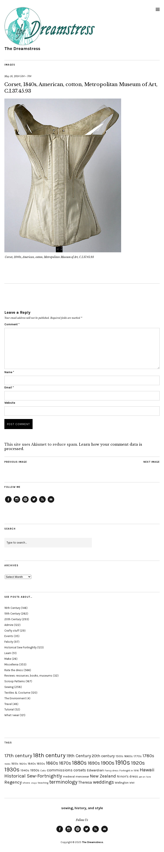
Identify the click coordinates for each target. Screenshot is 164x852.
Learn (7, 653)
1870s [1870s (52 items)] (65, 763)
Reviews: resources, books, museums (28, 675)
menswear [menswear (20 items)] (82, 776)
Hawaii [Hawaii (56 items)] (147, 770)
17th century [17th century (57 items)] (18, 755)
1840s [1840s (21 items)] (32, 763)
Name (9, 372)
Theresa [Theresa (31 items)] (85, 782)
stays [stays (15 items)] (34, 782)
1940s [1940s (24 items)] (25, 770)
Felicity (8, 641)
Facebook (8, 502)
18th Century (12, 608)
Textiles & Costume (17, 692)
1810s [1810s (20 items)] (14, 763)
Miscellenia (11, 664)
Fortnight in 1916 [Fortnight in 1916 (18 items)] (129, 770)
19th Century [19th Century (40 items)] (78, 755)
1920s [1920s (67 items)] (138, 763)
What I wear (11, 715)
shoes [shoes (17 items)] (26, 782)
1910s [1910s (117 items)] (122, 762)
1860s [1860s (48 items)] (52, 763)
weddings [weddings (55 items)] (103, 782)
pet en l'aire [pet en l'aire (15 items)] (145, 776)
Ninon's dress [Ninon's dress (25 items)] (127, 776)
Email (9, 387)
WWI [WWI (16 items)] (131, 782)
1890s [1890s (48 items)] (94, 763)
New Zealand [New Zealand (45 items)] (103, 776)
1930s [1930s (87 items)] (12, 769)
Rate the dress (13, 670)
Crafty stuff (11, 630)
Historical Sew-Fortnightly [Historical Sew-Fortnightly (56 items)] (33, 776)
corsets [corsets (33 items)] (79, 770)
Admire (8, 625)
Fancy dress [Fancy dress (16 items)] (112, 770)
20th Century (12, 619)
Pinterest (25, 502)
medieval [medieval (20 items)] (69, 776)
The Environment (15, 698)
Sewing (9, 687)
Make (7, 658)
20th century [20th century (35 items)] (103, 755)
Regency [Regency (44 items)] (13, 782)
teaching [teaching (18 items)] (43, 782)
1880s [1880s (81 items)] (79, 762)
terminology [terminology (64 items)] (63, 782)
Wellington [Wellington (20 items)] (122, 782)
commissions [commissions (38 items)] (60, 770)
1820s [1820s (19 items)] (23, 763)
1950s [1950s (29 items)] (34, 770)
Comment (11, 324)
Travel (8, 704)
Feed (42, 502)
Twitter (34, 502)
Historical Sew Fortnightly (20, 647)
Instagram (17, 502)
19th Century (12, 613)
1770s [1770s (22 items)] (138, 756)
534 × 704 (25, 76)
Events (8, 636)
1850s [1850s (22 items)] (41, 763)
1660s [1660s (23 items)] (128, 756)
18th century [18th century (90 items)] (49, 755)
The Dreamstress (22, 48)
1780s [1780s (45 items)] (148, 755)
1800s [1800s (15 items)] (7, 763)
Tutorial (9, 709)
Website (9, 402)
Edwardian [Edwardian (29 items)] (95, 770)
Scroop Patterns (14, 681)
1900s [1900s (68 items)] (107, 763)
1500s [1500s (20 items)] (119, 756)
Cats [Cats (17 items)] (43, 770)
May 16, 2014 (11, 76)
